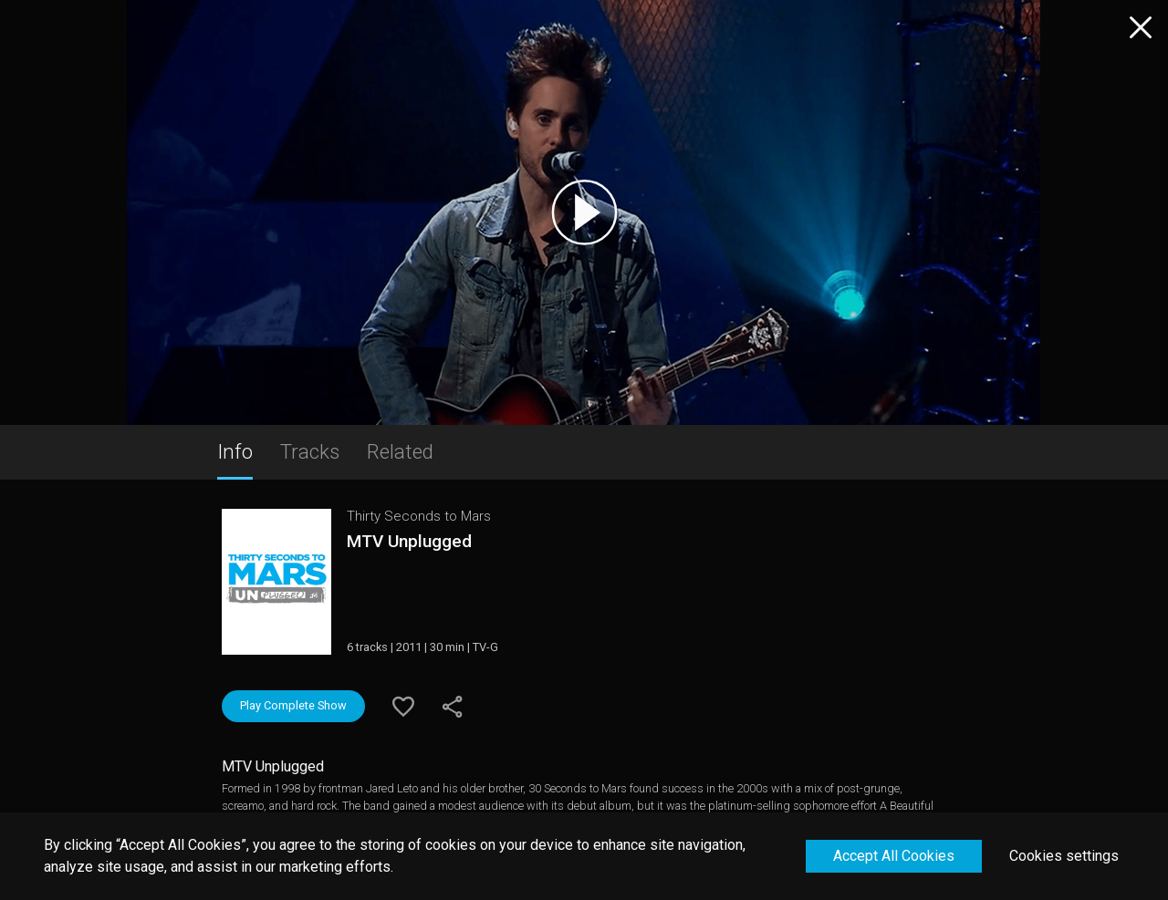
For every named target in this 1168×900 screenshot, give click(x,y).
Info (235, 451)
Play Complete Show (293, 705)
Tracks (309, 451)
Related (400, 451)
